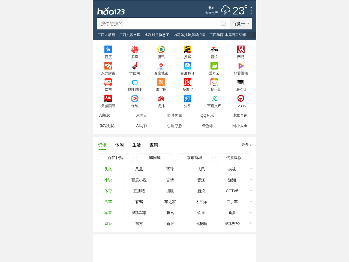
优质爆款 (234, 157)
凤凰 (134, 57)
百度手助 (214, 89)
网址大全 (240, 126)
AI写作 (141, 126)
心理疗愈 (174, 126)
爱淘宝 (187, 89)
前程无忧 (107, 126)
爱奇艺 (214, 73)
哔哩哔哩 (135, 89)
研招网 (241, 89)
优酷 (134, 106)
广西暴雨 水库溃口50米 (227, 35)
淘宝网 (161, 89)
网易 (240, 57)
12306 (241, 106)
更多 (245, 144)
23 (240, 11)
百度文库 (214, 106)
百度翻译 (187, 73)
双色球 (207, 126)
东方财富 (108, 73)
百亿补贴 (115, 157)
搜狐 (187, 57)
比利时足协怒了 (157, 35)
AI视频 (104, 115)
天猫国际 (108, 106)
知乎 (187, 106)
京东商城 (194, 157)
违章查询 (240, 115)
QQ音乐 (207, 115)
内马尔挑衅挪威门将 (189, 35)
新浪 (214, 57)
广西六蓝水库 (129, 35)
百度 (108, 57)
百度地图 (161, 73)
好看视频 (241, 73)
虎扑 (161, 106)
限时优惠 (174, 115)
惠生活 (142, 115)
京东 (108, 89)
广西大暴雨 (106, 35)
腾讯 (161, 57)
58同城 (155, 157)
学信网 (134, 73)
